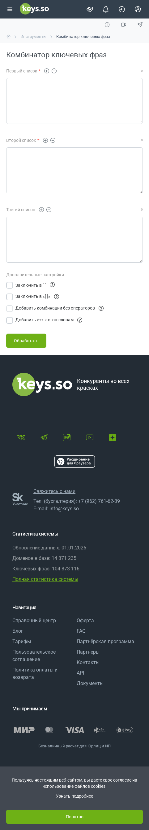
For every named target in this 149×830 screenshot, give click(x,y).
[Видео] (124, 25)
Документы (90, 683)
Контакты (88, 662)
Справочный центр (34, 620)
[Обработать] (26, 341)
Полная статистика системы (45, 579)
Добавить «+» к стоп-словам (48, 320)
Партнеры (88, 652)
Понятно (74, 816)
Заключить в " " (30, 285)
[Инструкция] (107, 25)
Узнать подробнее (74, 796)
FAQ (81, 631)
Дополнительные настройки (35, 275)
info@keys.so (64, 509)
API (80, 673)
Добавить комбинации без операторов (59, 308)
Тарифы (21, 641)
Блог (17, 631)
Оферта (85, 620)
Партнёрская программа (105, 641)
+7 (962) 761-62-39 (99, 501)
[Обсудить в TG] (140, 25)
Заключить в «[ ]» (37, 296)
